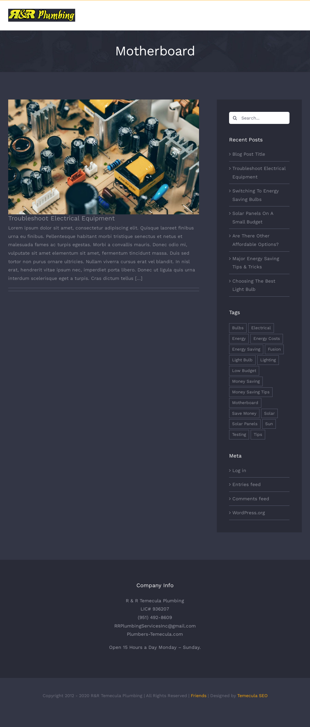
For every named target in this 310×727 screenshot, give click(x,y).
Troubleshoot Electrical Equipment (61, 218)
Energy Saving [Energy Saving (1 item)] (246, 349)
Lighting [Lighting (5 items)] (268, 359)
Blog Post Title (248, 154)
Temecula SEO (252, 708)
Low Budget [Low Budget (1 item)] (244, 370)
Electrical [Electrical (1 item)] (261, 327)
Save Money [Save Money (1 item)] (244, 413)
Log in (239, 470)
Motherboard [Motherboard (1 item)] (245, 402)
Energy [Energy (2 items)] (239, 338)
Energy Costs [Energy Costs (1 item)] (266, 338)
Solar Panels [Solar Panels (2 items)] (245, 423)
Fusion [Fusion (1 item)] (274, 349)
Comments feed (250, 498)
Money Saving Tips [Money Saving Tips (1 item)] (251, 392)
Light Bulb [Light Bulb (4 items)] (242, 359)
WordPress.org (248, 512)
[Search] (235, 118)
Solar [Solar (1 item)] (269, 413)
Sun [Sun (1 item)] (269, 423)
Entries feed (246, 484)
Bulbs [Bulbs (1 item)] (238, 327)
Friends (198, 708)
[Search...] (259, 118)
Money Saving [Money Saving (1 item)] (246, 381)
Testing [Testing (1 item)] (239, 434)
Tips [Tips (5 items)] (258, 434)
